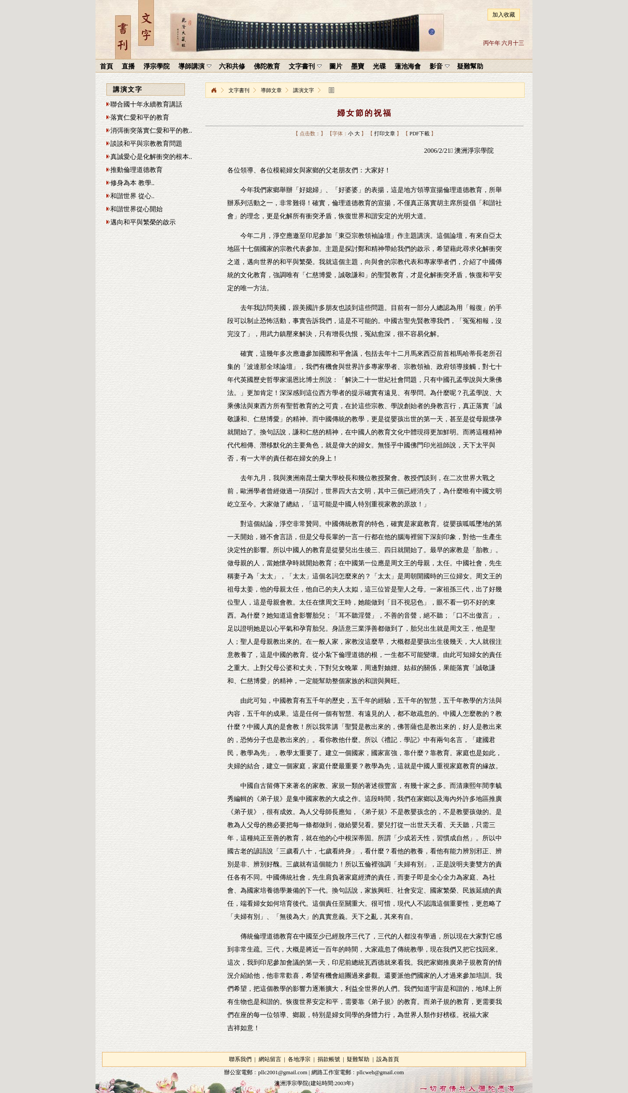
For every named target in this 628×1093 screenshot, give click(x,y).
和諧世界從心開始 (136, 209)
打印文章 (384, 134)
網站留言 (270, 1059)
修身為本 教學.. (132, 182)
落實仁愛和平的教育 (139, 117)
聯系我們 (240, 1059)
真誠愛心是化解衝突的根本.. (151, 156)
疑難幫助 (358, 1059)
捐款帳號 (328, 1059)
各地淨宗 (299, 1059)
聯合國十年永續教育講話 (146, 104)
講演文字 (303, 90)
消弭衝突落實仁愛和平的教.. (151, 130)
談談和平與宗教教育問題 (146, 143)
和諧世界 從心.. (132, 195)
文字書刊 (239, 90)
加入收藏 (503, 14)
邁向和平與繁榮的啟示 (143, 222)
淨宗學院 (213, 90)
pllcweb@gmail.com (380, 1072)
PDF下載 (420, 134)
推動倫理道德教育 (136, 169)
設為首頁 (387, 1059)
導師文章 (271, 90)
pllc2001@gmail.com (282, 1072)
